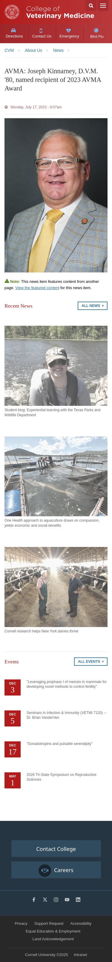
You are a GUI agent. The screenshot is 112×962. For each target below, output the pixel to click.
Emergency (69, 33)
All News (93, 306)
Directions (14, 33)
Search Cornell (90, 5)
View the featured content (37, 288)
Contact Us (41, 33)
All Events (91, 661)
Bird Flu (97, 33)
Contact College (56, 848)
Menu (102, 5)
